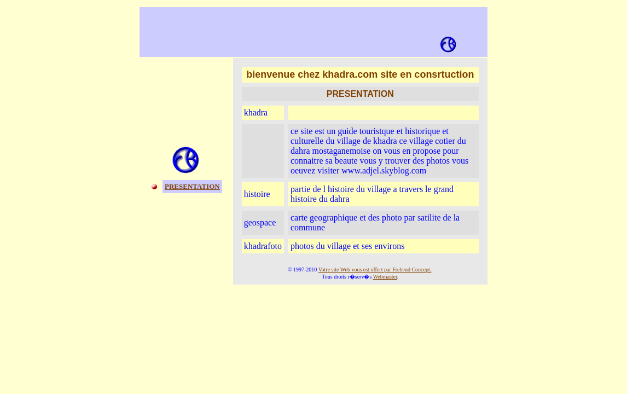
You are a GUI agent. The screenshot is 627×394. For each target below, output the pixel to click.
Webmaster (385, 277)
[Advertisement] (299, 27)
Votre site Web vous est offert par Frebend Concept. (375, 269)
